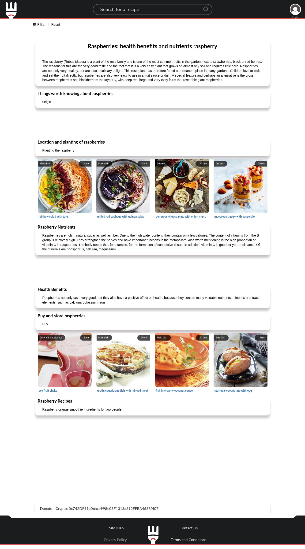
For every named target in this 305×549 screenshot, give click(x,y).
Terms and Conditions (189, 539)
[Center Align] (207, 7)
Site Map (116, 528)
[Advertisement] (152, 123)
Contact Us (189, 528)
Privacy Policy (115, 539)
